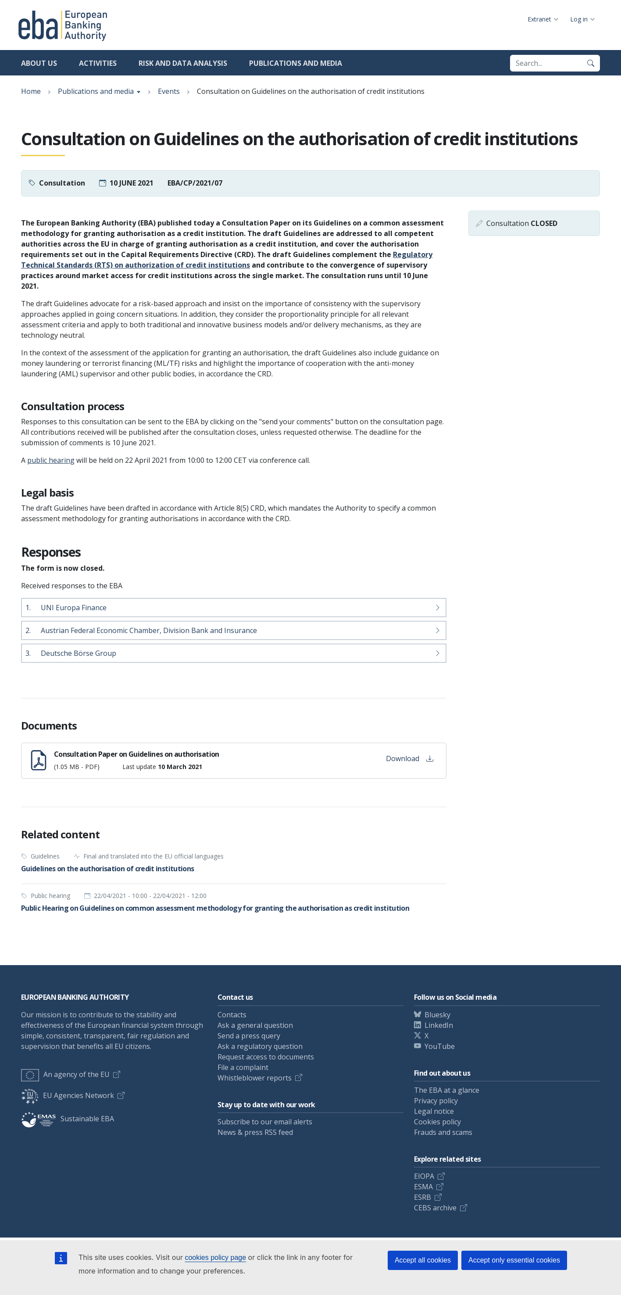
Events (169, 91)
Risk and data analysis (183, 63)
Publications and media (295, 63)
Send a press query (249, 1036)
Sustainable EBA (67, 1118)
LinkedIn (439, 1025)
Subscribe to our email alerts (265, 1122)
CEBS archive (435, 1208)
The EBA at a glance (446, 1090)
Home (31, 91)
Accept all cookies (423, 1260)
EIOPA (424, 1176)
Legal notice (434, 1111)
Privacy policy (436, 1100)
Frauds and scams (443, 1132)
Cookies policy (437, 1122)
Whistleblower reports (255, 1078)
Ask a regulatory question (260, 1046)
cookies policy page (215, 1257)
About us (39, 63)
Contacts (232, 1015)
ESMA (423, 1186)
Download (409, 758)
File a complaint (243, 1067)
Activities (98, 63)
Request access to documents (266, 1057)
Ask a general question (255, 1025)
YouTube (440, 1046)
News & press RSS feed (255, 1132)
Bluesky (437, 1015)
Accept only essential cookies (514, 1260)
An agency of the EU (65, 1074)
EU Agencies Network (67, 1095)
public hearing (51, 460)
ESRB (422, 1197)
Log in (579, 19)
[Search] (591, 63)
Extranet (539, 19)
